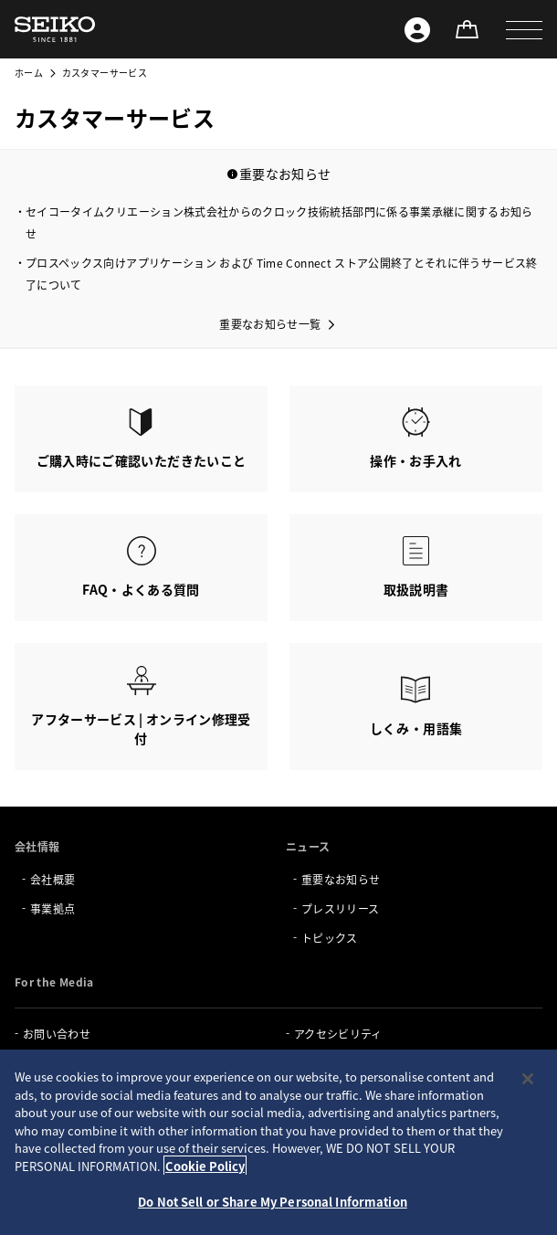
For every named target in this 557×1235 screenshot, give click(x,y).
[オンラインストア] (466, 29)
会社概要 (52, 879)
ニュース (308, 846)
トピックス (329, 937)
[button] (524, 29)
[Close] (528, 1079)
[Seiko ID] (417, 29)
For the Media (54, 981)
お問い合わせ (56, 1033)
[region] (278, 1142)
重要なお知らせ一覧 (270, 324)
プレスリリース (340, 908)
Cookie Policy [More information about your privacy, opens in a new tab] (205, 1166)
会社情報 (37, 846)
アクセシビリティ (338, 1033)
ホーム (29, 72)
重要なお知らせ (340, 879)
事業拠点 (52, 908)
